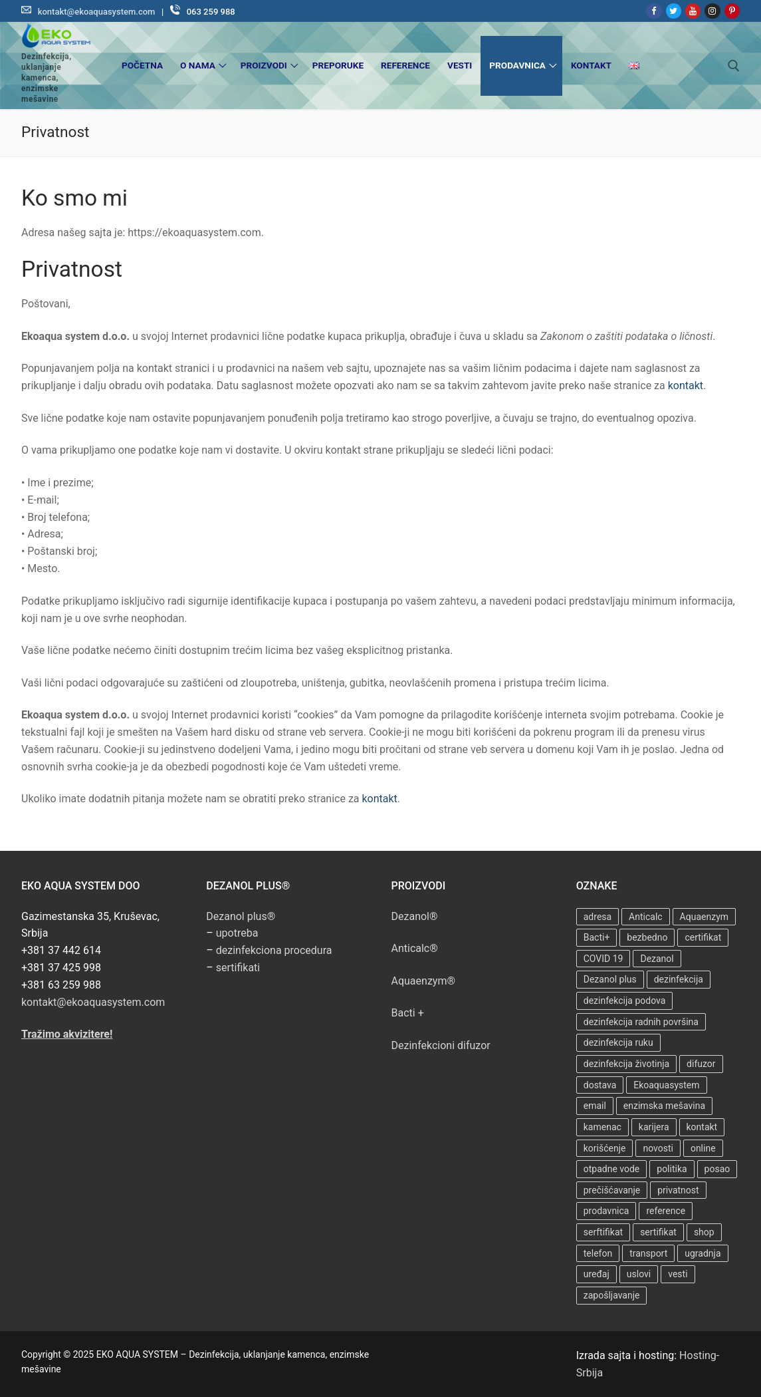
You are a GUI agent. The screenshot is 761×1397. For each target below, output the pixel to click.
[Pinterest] (732, 11)
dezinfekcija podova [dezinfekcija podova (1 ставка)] (625, 1000)
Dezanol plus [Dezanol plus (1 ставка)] (610, 979)
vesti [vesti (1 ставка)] (677, 1274)
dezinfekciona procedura (274, 950)
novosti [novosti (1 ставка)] (658, 1148)
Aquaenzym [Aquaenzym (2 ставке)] (704, 916)
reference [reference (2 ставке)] (665, 1210)
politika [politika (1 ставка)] (672, 1169)
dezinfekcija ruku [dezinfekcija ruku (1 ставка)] (618, 1042)
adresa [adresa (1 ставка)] (597, 916)
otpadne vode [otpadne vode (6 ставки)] (612, 1169)
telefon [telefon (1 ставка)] (598, 1253)
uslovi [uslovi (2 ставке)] (639, 1274)
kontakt (685, 385)
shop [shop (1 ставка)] (704, 1232)
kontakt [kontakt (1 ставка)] (702, 1127)
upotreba (237, 933)
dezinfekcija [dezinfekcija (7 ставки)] (678, 979)
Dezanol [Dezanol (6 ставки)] (656, 958)
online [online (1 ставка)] (703, 1148)
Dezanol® (414, 916)
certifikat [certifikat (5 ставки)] (703, 937)
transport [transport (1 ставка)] (648, 1253)
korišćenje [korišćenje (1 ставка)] (605, 1148)
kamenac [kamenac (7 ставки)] (602, 1127)
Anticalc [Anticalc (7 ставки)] (646, 916)
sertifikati (238, 967)
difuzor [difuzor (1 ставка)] (701, 1063)
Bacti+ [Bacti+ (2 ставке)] (597, 937)
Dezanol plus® (240, 916)
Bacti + (407, 1013)
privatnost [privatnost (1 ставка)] (678, 1190)
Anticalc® (414, 948)
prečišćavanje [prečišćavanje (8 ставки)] (612, 1190)
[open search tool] (734, 66)
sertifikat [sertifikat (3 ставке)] (658, 1232)
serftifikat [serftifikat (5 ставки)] (603, 1232)
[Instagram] (712, 11)
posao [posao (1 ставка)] (717, 1169)
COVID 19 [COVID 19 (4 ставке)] (603, 958)
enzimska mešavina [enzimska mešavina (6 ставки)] (664, 1105)
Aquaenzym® (423, 981)
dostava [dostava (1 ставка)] (600, 1085)
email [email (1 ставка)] (595, 1105)
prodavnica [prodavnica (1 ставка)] (606, 1210)
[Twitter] (673, 11)
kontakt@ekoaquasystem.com (97, 12)
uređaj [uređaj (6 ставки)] (596, 1274)
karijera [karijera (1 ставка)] (654, 1127)
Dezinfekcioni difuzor (440, 1045)
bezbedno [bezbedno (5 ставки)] (647, 937)
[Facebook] (653, 11)
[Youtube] (693, 11)
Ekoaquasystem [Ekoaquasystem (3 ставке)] (666, 1085)
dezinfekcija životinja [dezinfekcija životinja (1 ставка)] (626, 1063)
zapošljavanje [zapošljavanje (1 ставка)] (612, 1295)
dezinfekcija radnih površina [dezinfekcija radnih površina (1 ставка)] (641, 1021)
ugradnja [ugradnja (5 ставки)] (702, 1253)
